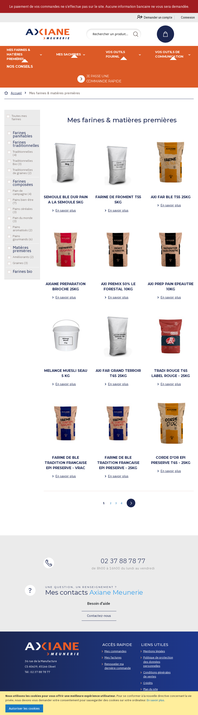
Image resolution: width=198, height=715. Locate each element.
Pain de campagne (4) (22, 198)
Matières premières (22, 255)
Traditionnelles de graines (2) (23, 177)
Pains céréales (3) (23, 217)
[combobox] (113, 34)
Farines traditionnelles (25, 150)
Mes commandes (115, 651)
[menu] (99, 70)
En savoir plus (155, 700)
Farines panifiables (22, 140)
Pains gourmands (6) (23, 244)
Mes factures (113, 657)
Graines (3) (20, 269)
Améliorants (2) (23, 263)
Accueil (16, 99)
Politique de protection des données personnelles (158, 662)
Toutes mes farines (19, 124)
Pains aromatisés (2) (22, 235)
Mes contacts (94, 592)
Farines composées (23, 189)
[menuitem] (100, 82)
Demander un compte (158, 17)
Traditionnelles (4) (23, 159)
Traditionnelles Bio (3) (23, 168)
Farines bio (22, 278)
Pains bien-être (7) (23, 207)
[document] (99, 703)
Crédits (148, 683)
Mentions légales (154, 651)
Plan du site (150, 689)
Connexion (188, 17)
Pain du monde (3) (23, 226)
